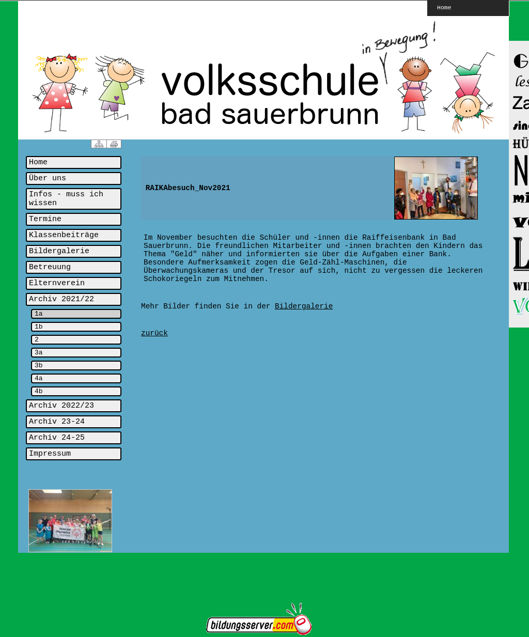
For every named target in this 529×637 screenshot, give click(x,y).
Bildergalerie (59, 251)
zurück (154, 333)
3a (39, 352)
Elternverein (57, 283)
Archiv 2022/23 (61, 405)
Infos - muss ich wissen (66, 199)
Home (444, 7)
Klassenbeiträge (64, 235)
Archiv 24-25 (57, 437)
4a (39, 378)
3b (39, 365)
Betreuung (50, 267)
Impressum (50, 453)
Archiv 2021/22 (61, 299)
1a (39, 314)
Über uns (47, 178)
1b (39, 327)
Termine (45, 219)
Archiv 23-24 (57, 421)
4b (39, 391)
